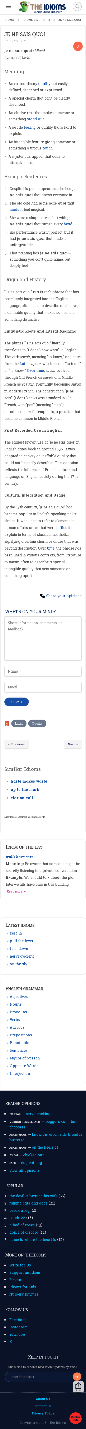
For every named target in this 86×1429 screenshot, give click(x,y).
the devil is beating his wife (33, 1195)
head (68, 224)
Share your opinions (64, 595)
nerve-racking (22, 956)
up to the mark (25, 789)
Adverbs (17, 1027)
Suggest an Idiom (24, 1272)
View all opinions (24, 1170)
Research (17, 1279)
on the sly (18, 964)
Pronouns (18, 1012)
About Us (43, 1399)
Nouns (16, 1004)
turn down (19, 948)
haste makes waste (29, 781)
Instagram (18, 1327)
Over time (35, 370)
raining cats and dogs (28, 1203)
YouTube (17, 1334)
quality (44, 83)
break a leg (19, 1210)
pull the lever (21, 940)
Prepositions (21, 1035)
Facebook (18, 1319)
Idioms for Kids (22, 1287)
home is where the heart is (32, 1239)
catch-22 (17, 1217)
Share (78, 1387)
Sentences (19, 1050)
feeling (30, 127)
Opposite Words (24, 1065)
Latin (24, 363)
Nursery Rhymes (24, 1294)
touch (48, 148)
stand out (35, 119)
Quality (37, 723)
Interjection (20, 1073)
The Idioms (57, 1422)
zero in (16, 933)
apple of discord (23, 1232)
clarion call (22, 797)
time (50, 548)
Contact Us (43, 1406)
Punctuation (21, 1042)
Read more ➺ (16, 891)
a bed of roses (22, 1225)
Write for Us (20, 1265)
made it (16, 209)
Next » (73, 744)
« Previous (16, 744)
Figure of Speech (25, 1058)
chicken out (33, 1155)
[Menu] (8, 6)
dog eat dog (31, 1162)
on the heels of (45, 1147)
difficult (63, 527)
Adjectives (19, 996)
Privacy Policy (43, 1413)
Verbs (15, 1019)
